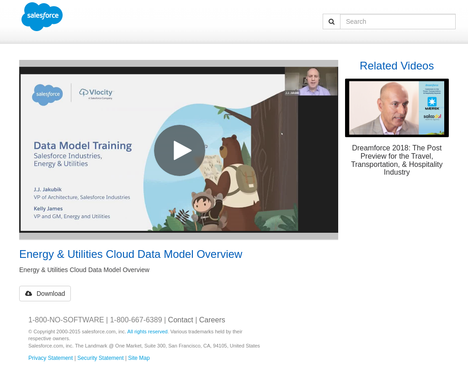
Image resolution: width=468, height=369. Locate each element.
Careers (212, 320)
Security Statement (100, 358)
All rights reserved (148, 331)
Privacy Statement (50, 358)
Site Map (138, 358)
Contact (180, 320)
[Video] (178, 149)
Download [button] (45, 293)
